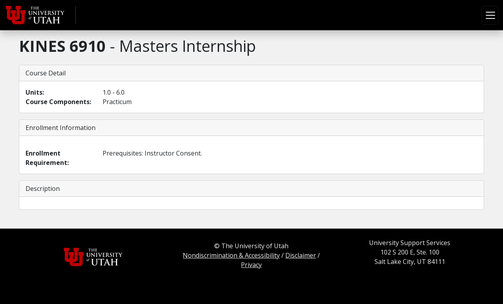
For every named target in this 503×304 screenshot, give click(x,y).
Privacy (251, 264)
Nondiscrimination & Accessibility (231, 255)
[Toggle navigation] (489, 15)
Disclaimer (300, 255)
